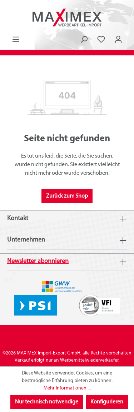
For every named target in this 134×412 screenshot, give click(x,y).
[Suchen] (84, 39)
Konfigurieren (106, 402)
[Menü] (15, 39)
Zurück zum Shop (67, 196)
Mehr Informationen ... (67, 388)
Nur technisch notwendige (46, 402)
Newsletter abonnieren (38, 261)
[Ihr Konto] (118, 39)
